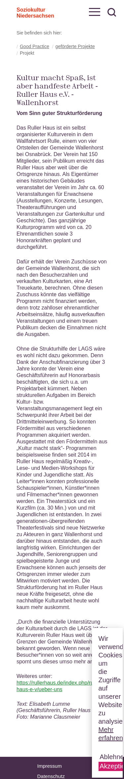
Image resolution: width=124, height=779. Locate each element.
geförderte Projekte (75, 46)
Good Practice (34, 46)
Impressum (49, 766)
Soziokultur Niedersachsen (25, 11)
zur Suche (111, 12)
